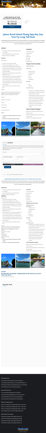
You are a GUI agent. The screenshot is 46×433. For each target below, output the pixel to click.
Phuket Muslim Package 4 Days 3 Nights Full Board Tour (11, 420)
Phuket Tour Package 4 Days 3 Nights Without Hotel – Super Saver (13, 406)
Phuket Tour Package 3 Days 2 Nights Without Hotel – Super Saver (13, 404)
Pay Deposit (13, 164)
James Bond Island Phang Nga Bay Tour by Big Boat (11, 392)
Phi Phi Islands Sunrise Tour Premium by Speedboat (11, 386)
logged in (7, 276)
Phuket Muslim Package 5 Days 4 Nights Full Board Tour (11, 422)
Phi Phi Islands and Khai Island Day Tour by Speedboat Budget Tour (13, 382)
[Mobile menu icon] (44, 1)
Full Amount (33, 164)
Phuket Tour (21, 174)
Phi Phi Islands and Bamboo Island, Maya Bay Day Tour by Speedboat (14, 384)
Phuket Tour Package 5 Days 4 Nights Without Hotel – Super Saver (13, 408)
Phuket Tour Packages (23, 431)
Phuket (26, 22)
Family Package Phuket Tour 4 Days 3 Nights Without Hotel (12, 410)
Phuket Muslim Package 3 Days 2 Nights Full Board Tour (11, 416)
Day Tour (8, 174)
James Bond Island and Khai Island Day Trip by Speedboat (12, 398)
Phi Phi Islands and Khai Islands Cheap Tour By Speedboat (12, 380)
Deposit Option (7, 162)
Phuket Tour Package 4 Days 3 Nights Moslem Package (11, 418)
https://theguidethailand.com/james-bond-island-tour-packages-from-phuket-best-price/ (15, 136)
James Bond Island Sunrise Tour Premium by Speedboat (12, 396)
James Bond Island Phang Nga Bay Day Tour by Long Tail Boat (12, 394)
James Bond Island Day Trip (14, 174)
